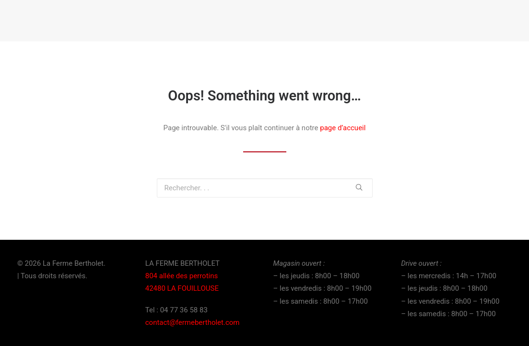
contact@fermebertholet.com (192, 322)
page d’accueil (342, 128)
